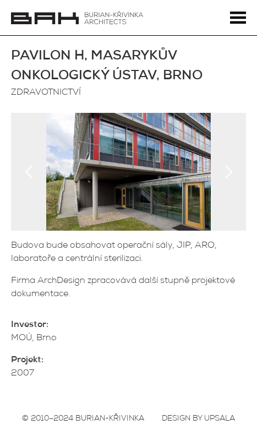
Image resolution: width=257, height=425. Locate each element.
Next (228, 172)
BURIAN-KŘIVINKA (109, 419)
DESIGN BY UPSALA (198, 419)
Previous (28, 172)
